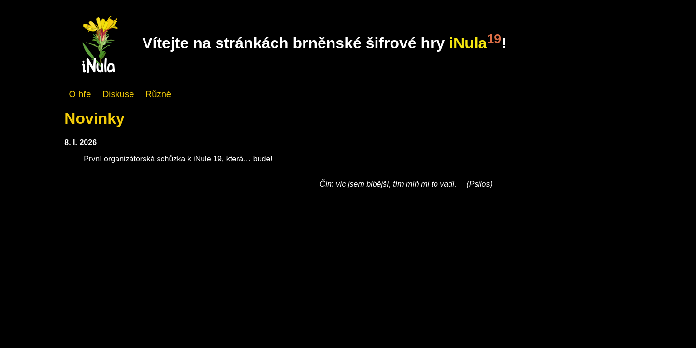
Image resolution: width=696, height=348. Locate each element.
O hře (80, 94)
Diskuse (118, 94)
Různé (158, 94)
